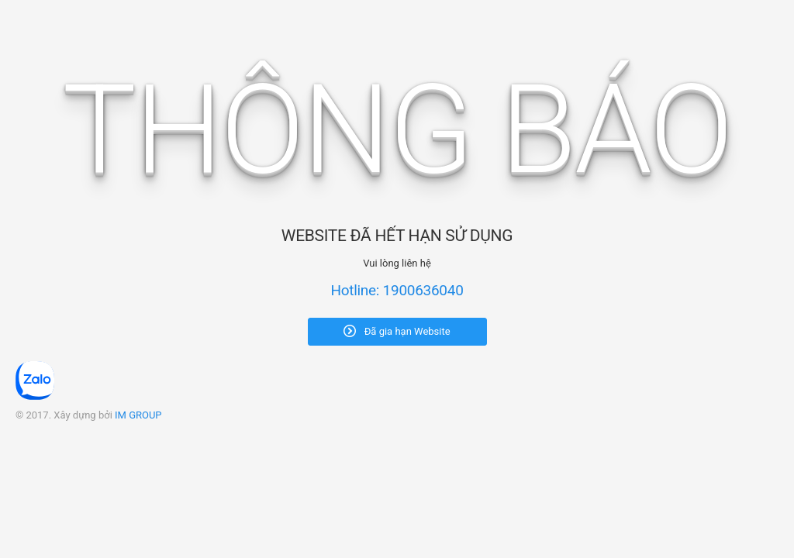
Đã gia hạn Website (396, 331)
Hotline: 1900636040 (396, 290)
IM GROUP (138, 415)
